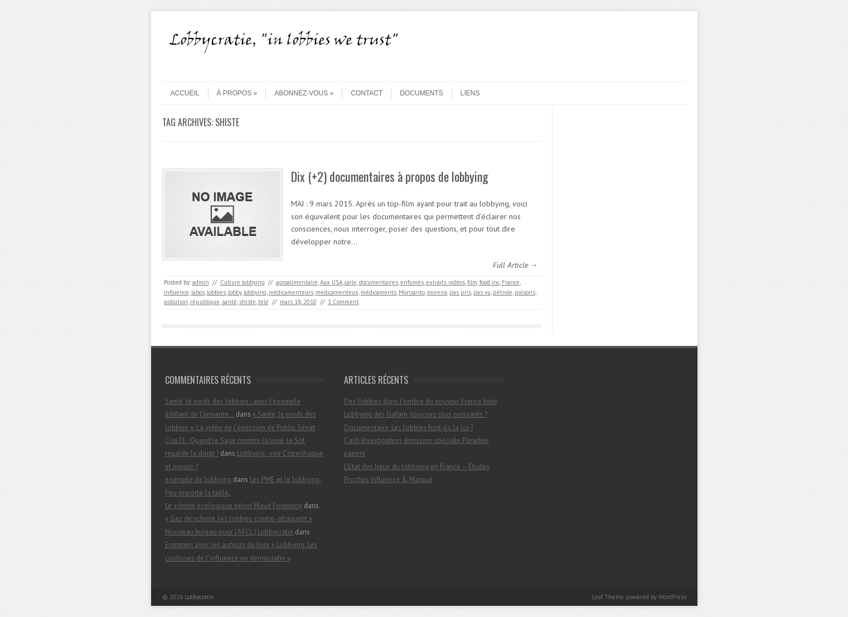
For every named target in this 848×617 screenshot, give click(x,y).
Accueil (185, 93)
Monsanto (412, 292)
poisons (525, 292)
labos (198, 292)
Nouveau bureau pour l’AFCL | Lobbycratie (229, 532)
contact (366, 93)
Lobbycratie (199, 597)
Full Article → (515, 265)
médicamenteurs (291, 292)
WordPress (672, 597)
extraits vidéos (445, 282)
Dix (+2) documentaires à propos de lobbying (389, 176)
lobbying (255, 292)
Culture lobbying (242, 282)
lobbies (216, 292)
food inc (489, 282)
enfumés (412, 282)
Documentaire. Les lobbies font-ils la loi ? (408, 427)
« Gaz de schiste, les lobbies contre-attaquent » (238, 518)
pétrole (502, 292)
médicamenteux (337, 292)
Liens (470, 93)
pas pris (460, 292)
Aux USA (331, 282)
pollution (176, 302)
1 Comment (343, 302)
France (511, 282)
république (205, 302)
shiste (247, 302)
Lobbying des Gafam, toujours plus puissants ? (415, 414)
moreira (437, 292)
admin (200, 282)
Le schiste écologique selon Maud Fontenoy (233, 505)
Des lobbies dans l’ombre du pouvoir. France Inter (420, 401)
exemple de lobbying (198, 479)
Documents (421, 93)
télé (263, 302)
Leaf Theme (608, 597)
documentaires (378, 282)
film (472, 282)
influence (176, 292)
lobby (234, 292)
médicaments (378, 292)
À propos (237, 93)
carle (351, 282)
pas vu (482, 292)
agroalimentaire (297, 282)
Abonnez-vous (303, 93)
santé (229, 302)
